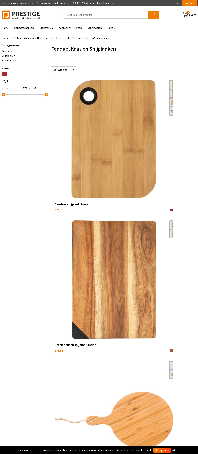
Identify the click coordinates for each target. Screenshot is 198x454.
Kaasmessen (9, 60)
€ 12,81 (108, 266)
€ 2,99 (59, 132)
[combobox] (105, 15)
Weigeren (176, 450)
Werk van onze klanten (68, 395)
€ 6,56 (107, 199)
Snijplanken (8, 55)
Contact (189, 3)
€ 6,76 (59, 199)
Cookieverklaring (161, 390)
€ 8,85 (155, 199)
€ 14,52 (156, 261)
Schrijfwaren (95, 27)
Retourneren (110, 395)
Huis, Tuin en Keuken (48, 37)
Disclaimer (157, 400)
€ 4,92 (155, 132)
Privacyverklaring (161, 395)
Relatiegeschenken (23, 27)
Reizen (78, 27)
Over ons (176, 3)
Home (5, 37)
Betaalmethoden (113, 390)
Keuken (68, 37)
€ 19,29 (156, 333)
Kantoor (63, 27)
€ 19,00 (108, 328)
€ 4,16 (107, 137)
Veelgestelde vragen (66, 390)
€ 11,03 (60, 261)
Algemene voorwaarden (164, 385)
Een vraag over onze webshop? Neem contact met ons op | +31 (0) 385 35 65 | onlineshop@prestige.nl (59, 3)
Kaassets (7, 51)
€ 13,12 (60, 333)
